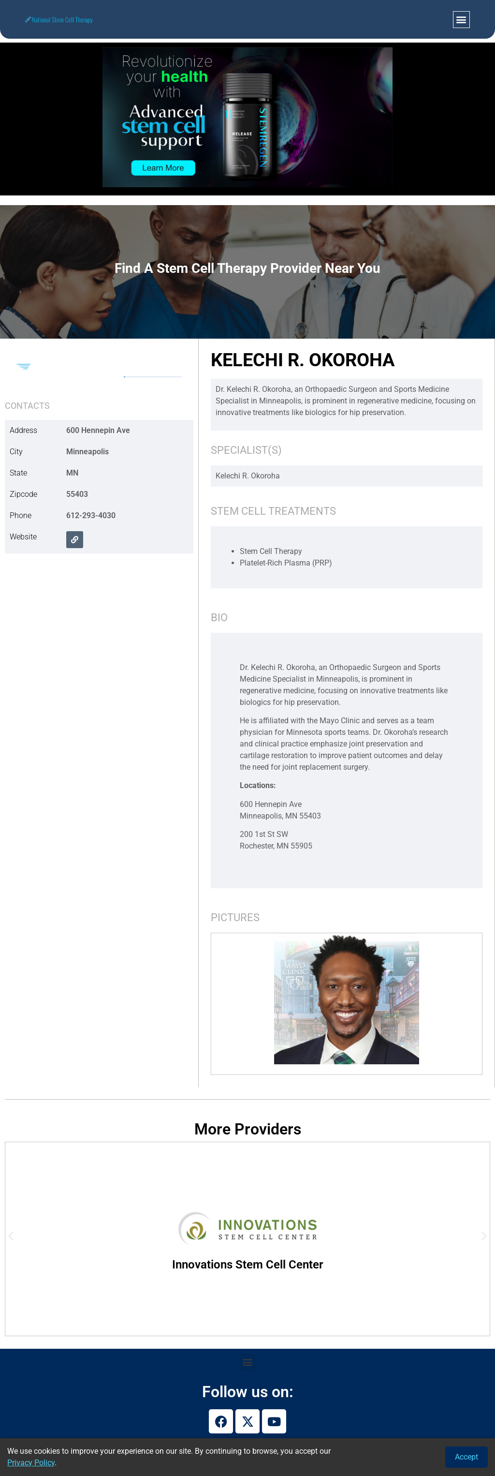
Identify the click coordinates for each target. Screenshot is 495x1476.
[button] (461, 19)
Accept (466, 1456)
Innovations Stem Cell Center (247, 1264)
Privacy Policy (31, 1462)
